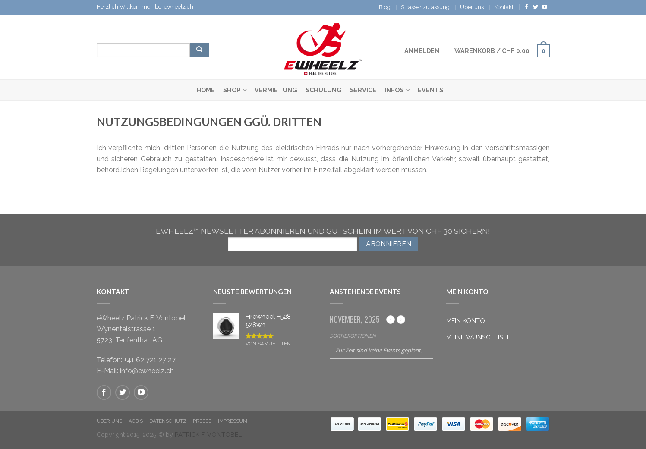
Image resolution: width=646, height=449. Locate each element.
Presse (202, 421)
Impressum (232, 421)
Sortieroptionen (353, 335)
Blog (385, 7)
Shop (231, 90)
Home (205, 90)
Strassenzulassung (425, 7)
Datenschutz (167, 421)
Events (430, 90)
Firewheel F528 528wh (268, 322)
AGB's (136, 421)
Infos (393, 90)
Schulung (324, 90)
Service (363, 90)
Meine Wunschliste (478, 337)
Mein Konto (465, 320)
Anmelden (421, 50)
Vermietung (276, 90)
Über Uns (109, 421)
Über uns (472, 7)
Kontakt (504, 7)
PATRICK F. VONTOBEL (208, 434)
